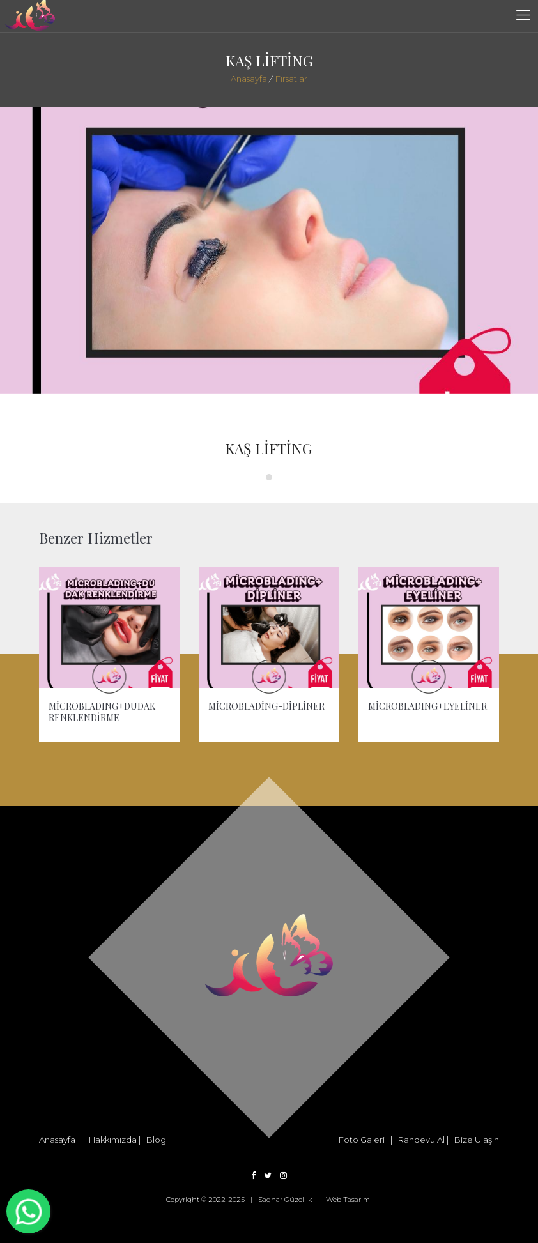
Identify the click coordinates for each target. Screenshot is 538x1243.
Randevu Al (421, 1139)
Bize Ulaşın (476, 1139)
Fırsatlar (290, 78)
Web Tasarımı (349, 1199)
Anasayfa (249, 78)
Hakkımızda (113, 1139)
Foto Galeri (362, 1139)
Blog (156, 1139)
